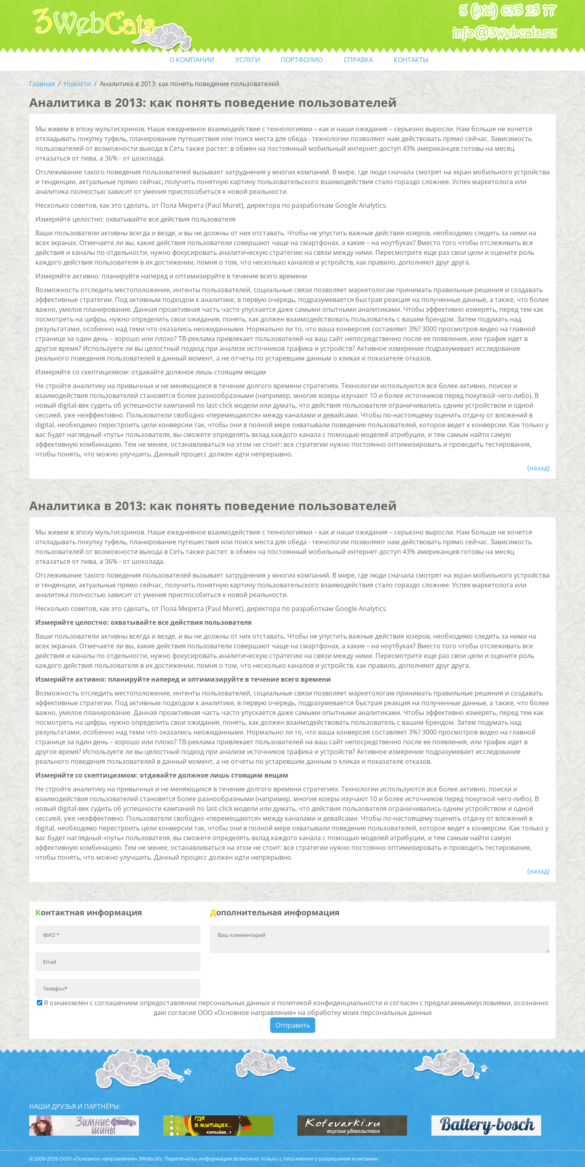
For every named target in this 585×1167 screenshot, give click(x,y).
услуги (247, 59)
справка (358, 59)
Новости (77, 83)
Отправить (292, 1025)
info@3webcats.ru (505, 33)
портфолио (302, 59)
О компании (191, 59)
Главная (42, 83)
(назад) (538, 467)
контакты (411, 59)
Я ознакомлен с (292, 1007)
